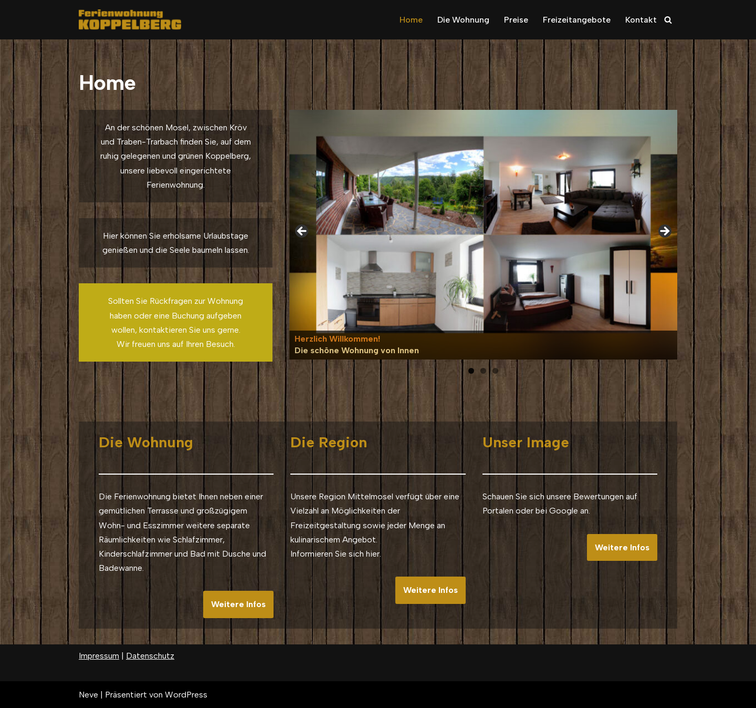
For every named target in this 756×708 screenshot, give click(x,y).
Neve (88, 695)
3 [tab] (495, 371)
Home (411, 20)
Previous (302, 232)
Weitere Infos (238, 604)
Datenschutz (150, 656)
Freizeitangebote (577, 20)
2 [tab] (483, 371)
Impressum (99, 656)
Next (664, 232)
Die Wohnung (463, 20)
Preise (516, 20)
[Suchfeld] (668, 20)
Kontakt (641, 20)
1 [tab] (471, 371)
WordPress (186, 695)
